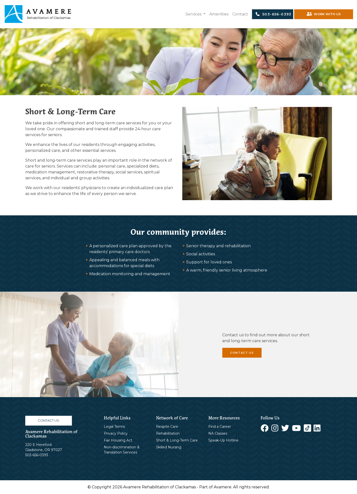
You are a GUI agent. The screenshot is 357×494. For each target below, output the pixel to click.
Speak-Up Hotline (223, 440)
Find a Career (219, 426)
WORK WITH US (324, 14)
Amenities (218, 14)
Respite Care (167, 426)
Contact (240, 14)
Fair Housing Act (118, 440)
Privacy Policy (116, 433)
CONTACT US (242, 352)
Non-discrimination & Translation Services (122, 450)
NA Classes (217, 433)
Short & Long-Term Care (177, 440)
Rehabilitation (168, 433)
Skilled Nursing (168, 447)
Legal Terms (114, 426)
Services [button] (193, 14)
